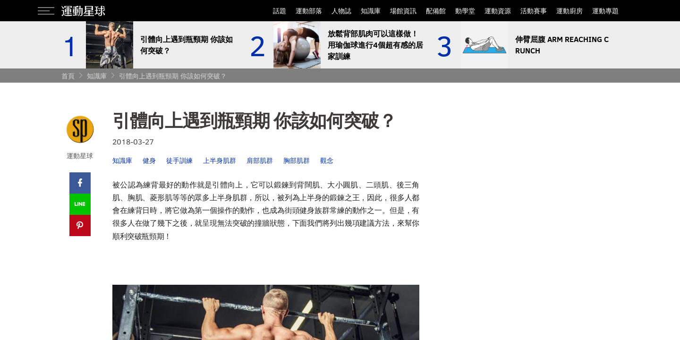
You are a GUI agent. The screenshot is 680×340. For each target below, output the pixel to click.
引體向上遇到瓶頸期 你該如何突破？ (173, 75)
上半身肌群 (219, 160)
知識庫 (371, 10)
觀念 (326, 160)
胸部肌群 (296, 160)
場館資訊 (403, 10)
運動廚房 (569, 10)
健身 (149, 160)
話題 (279, 10)
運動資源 (497, 10)
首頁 (68, 75)
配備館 (436, 10)
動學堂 (465, 10)
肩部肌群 (259, 160)
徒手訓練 (179, 160)
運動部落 (309, 10)
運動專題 (605, 10)
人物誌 (341, 10)
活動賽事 (533, 10)
